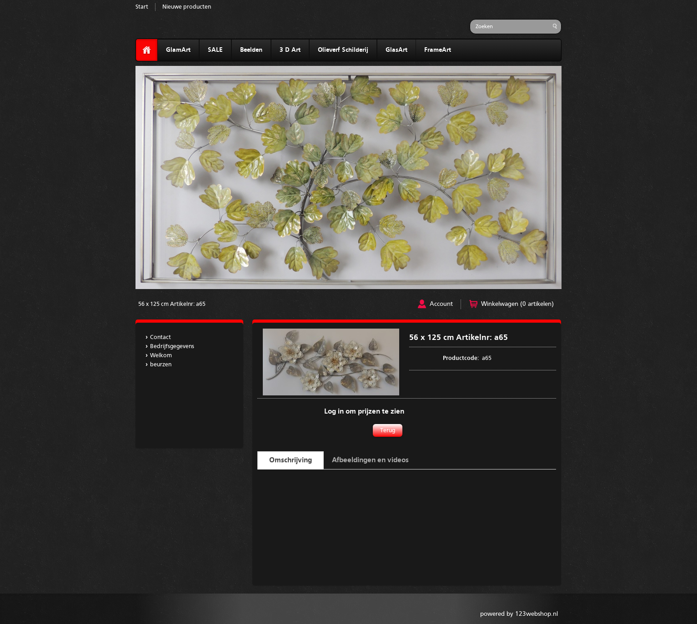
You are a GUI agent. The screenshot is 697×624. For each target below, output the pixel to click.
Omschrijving (290, 460)
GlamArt (178, 50)
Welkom (161, 356)
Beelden (251, 50)
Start (141, 7)
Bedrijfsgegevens (172, 346)
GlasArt (396, 50)
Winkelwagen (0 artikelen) (517, 304)
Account (441, 304)
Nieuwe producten (186, 7)
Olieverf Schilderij (343, 50)
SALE (215, 50)
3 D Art (290, 50)
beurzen (160, 365)
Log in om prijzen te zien (364, 411)
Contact (160, 337)
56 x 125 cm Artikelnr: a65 (172, 304)
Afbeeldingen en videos (370, 460)
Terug (387, 431)
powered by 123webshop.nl (519, 614)
